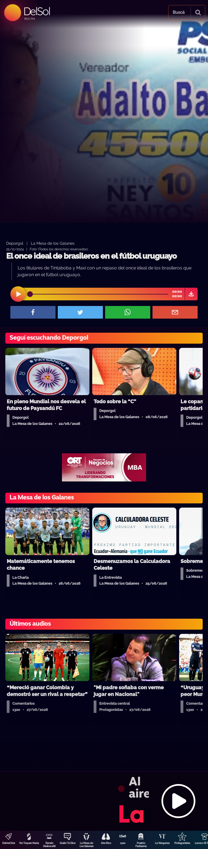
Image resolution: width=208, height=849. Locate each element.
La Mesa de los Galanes (53, 243)
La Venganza (162, 843)
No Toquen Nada (29, 843)
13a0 (123, 843)
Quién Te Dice (67, 843)
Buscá (178, 12)
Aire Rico (106, 843)
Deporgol (14, 243)
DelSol (36, 11)
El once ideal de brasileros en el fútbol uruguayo (91, 256)
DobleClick (8, 843)
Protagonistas (182, 843)
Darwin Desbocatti (49, 845)
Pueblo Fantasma (141, 845)
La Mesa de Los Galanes (86, 845)
